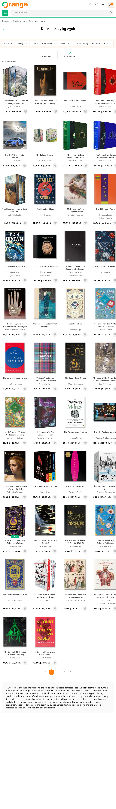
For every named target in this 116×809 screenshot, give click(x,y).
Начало (5, 21)
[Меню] (5, 13)
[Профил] (103, 4)
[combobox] (58, 13)
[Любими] (96, 4)
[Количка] (111, 5)
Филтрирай (69, 54)
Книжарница (19, 21)
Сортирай (46, 54)
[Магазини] (90, 4)
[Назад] (3, 29)
